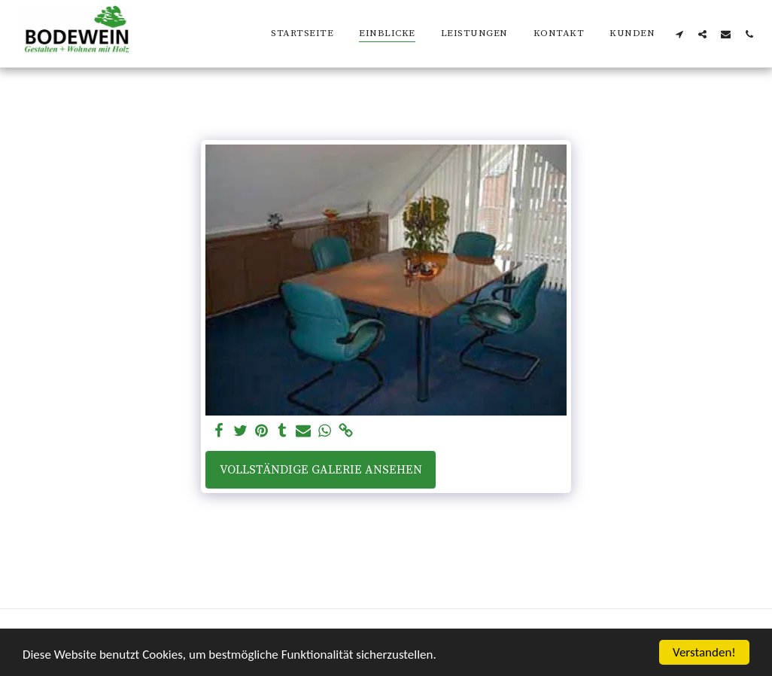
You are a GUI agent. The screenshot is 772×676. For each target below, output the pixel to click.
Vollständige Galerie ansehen (321, 469)
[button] (679, 34)
